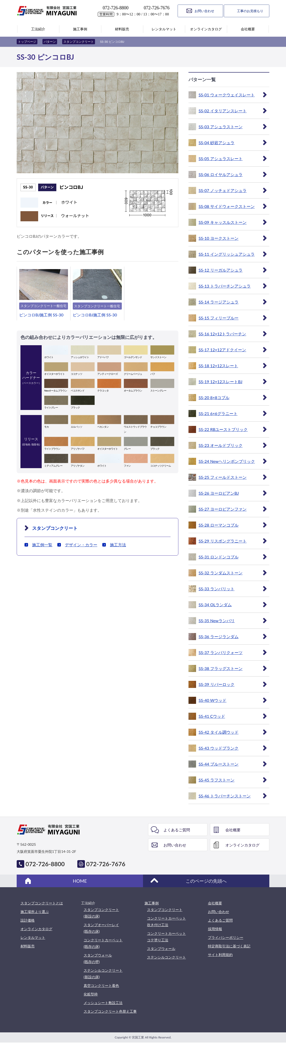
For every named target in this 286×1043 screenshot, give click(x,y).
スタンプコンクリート (78, 42)
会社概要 (233, 830)
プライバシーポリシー (225, 937)
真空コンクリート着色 (101, 985)
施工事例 (152, 903)
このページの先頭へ (206, 881)
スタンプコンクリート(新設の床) (101, 912)
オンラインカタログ (242, 845)
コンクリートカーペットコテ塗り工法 (166, 936)
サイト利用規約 (220, 954)
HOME (80, 881)
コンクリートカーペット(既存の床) (103, 943)
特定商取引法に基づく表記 (229, 946)
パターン (50, 42)
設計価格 (27, 920)
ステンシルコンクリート (166, 957)
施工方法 (118, 544)
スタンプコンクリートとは (41, 903)
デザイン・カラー (81, 544)
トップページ (27, 42)
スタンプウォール (161, 948)
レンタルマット (32, 937)
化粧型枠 (91, 994)
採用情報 (215, 929)
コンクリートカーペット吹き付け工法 (166, 921)
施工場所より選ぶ (34, 911)
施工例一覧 (42, 544)
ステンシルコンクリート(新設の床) (103, 973)
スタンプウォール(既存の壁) (98, 958)
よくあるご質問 (176, 830)
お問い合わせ (174, 845)
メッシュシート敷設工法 (103, 1003)
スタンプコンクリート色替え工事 (110, 1011)
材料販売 (27, 946)
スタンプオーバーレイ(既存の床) (101, 928)
